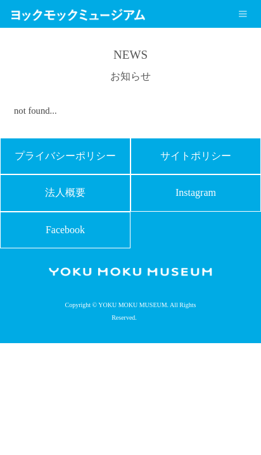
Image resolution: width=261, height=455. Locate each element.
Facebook (65, 229)
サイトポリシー (195, 155)
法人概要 (65, 192)
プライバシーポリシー (65, 155)
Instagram (195, 192)
